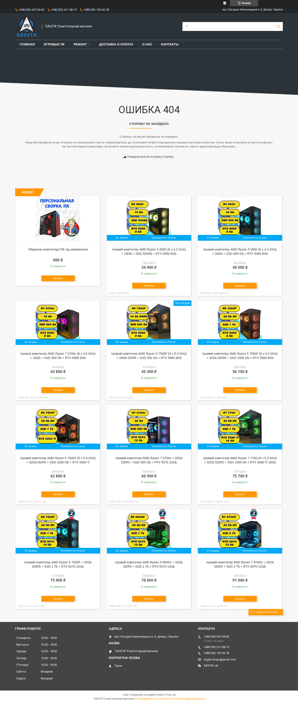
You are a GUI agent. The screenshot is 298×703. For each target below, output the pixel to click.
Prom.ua (170, 694)
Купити (58, 278)
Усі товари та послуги (264, 612)
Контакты (169, 44)
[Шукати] (278, 26)
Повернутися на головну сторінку (150, 156)
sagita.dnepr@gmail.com (220, 659)
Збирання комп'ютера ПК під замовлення (58, 249)
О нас (147, 44)
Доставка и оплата (116, 44)
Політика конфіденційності (188, 698)
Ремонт (80, 44)
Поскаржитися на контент (152, 698)
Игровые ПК (54, 44)
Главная (27, 44)
